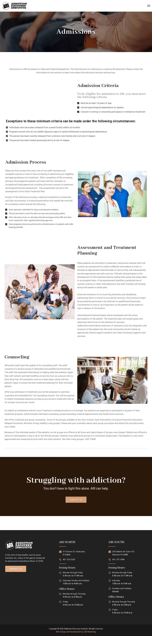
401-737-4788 (118, 559)
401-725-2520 (69, 559)
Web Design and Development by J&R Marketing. (76, 632)
